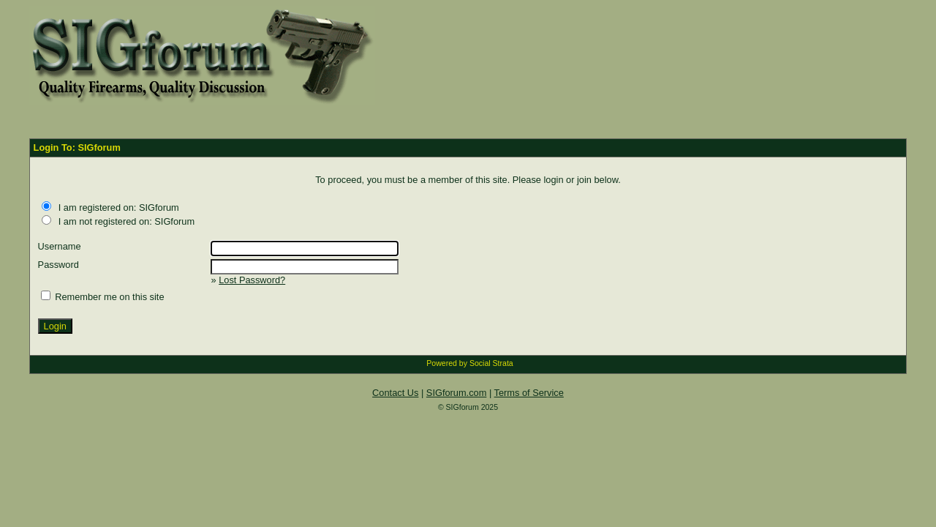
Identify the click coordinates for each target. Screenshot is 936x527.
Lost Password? (252, 279)
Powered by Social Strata (469, 363)
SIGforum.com (456, 392)
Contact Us (395, 392)
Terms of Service (529, 392)
